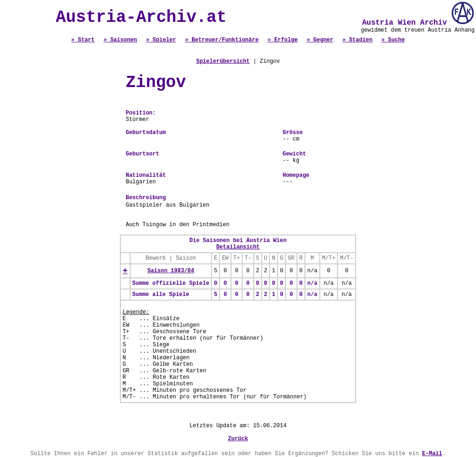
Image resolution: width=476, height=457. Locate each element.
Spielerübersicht (223, 61)
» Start (82, 40)
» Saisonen (120, 40)
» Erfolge (283, 40)
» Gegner (320, 40)
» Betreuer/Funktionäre (221, 40)
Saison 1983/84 (170, 271)
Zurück (238, 439)
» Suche (392, 40)
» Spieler (161, 40)
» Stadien (357, 40)
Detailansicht (238, 247)
